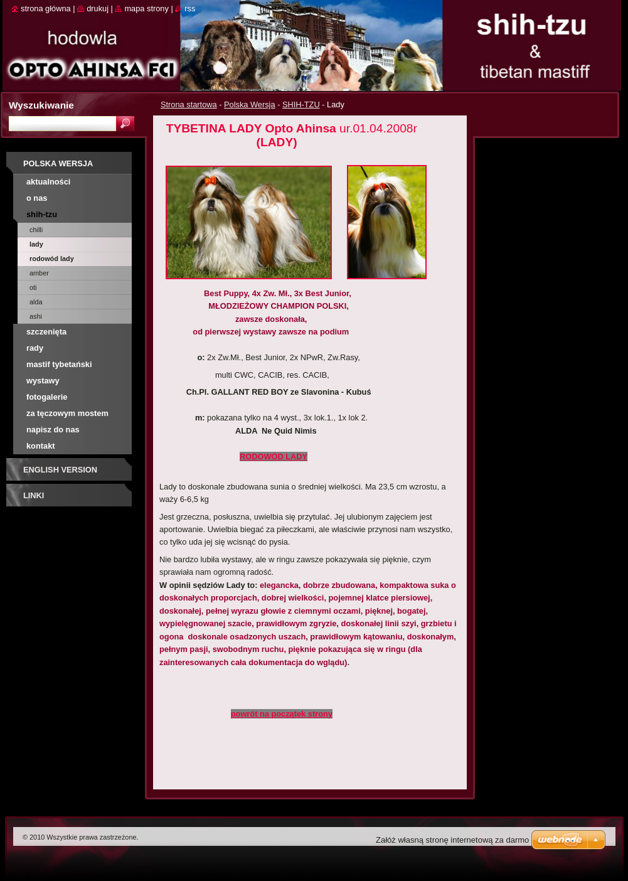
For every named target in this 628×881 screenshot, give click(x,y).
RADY (34, 348)
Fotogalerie (46, 397)
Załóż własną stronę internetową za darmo (452, 840)
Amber (39, 273)
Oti (33, 287)
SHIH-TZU (301, 104)
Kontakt (40, 446)
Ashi (35, 316)
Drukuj (98, 8)
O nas (36, 198)
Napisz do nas (53, 429)
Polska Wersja (249, 104)
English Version (60, 469)
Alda (36, 302)
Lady (36, 244)
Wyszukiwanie (41, 105)
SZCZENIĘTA (46, 331)
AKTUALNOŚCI (48, 181)
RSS (189, 8)
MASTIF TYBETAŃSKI (59, 364)
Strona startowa (189, 104)
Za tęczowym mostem (67, 413)
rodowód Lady (51, 258)
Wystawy (43, 380)
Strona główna (46, 8)
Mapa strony (146, 8)
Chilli (36, 229)
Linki (33, 495)
